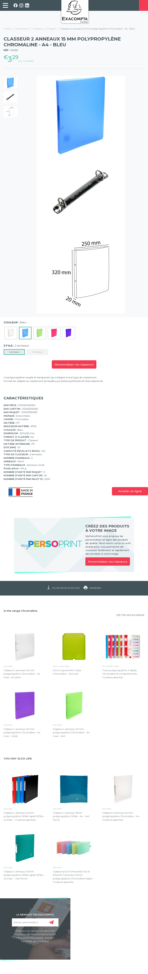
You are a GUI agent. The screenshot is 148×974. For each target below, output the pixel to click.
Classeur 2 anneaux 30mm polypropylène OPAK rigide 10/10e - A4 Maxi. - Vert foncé (24, 875)
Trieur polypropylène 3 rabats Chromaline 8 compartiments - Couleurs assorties (120, 674)
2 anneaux (14, 352)
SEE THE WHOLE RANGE (130, 615)
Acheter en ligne (130, 491)
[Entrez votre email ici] (35, 922)
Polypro (51, 28)
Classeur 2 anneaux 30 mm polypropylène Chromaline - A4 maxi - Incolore (22, 674)
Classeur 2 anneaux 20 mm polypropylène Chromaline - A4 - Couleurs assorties (121, 816)
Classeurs (37, 28)
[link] (5, 5)
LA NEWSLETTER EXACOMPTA (35, 914)
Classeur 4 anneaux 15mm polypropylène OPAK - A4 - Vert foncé (71, 816)
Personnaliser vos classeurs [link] (107, 561)
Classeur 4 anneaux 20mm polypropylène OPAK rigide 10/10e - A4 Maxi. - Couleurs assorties (24, 816)
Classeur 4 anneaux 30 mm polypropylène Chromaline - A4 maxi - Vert (71, 732)
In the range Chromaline (20, 610)
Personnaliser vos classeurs (74, 364)
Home (7, 28)
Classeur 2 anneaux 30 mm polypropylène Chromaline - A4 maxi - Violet (22, 732)
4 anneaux (37, 352)
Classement (22, 28)
